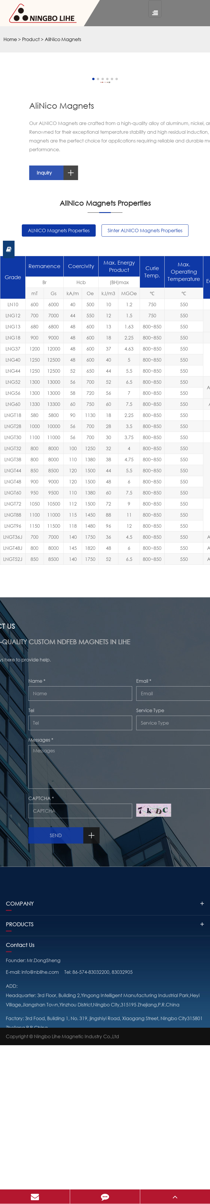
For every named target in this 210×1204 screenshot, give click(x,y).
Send (162, 979)
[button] (85, 223)
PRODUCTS (105, 1126)
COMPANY (105, 1105)
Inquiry (144, 317)
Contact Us (20, 1146)
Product (31, 39)
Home (10, 39)
